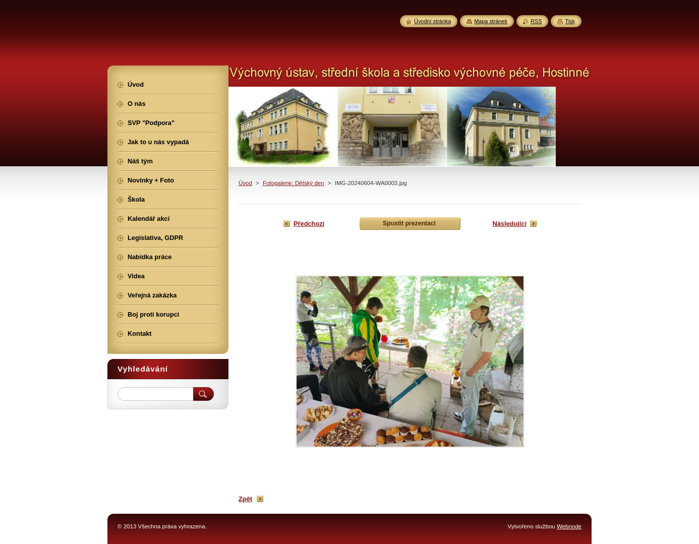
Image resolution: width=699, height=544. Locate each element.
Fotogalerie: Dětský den (293, 183)
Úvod (245, 183)
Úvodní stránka (432, 21)
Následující (509, 223)
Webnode (569, 526)
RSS (536, 21)
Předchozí (309, 223)
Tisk (570, 21)
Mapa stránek (490, 21)
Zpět (245, 499)
